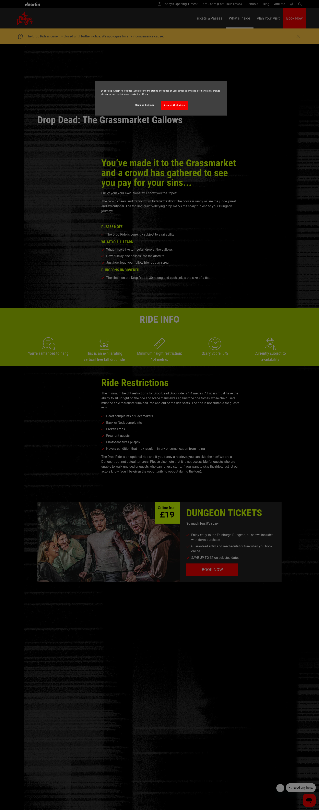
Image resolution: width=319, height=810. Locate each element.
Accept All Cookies (174, 105)
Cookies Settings (144, 105)
